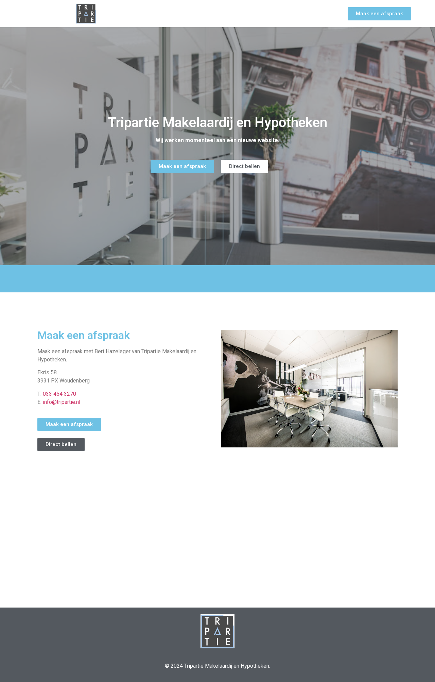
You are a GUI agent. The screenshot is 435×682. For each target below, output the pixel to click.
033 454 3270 (59, 394)
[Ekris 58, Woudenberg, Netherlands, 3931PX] (217, 540)
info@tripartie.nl (61, 402)
